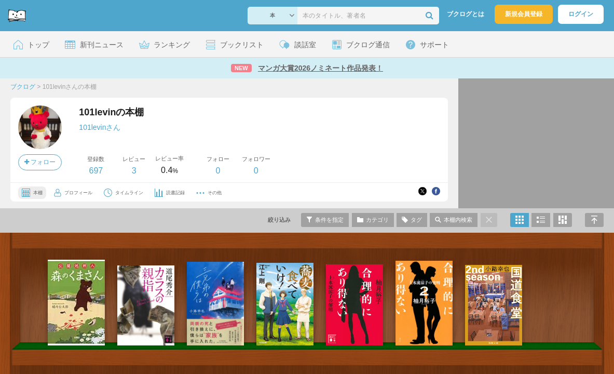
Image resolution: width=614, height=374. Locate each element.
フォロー (40, 162)
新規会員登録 (523, 14)
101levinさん (99, 127)
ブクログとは (465, 14)
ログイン (580, 14)
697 (96, 170)
